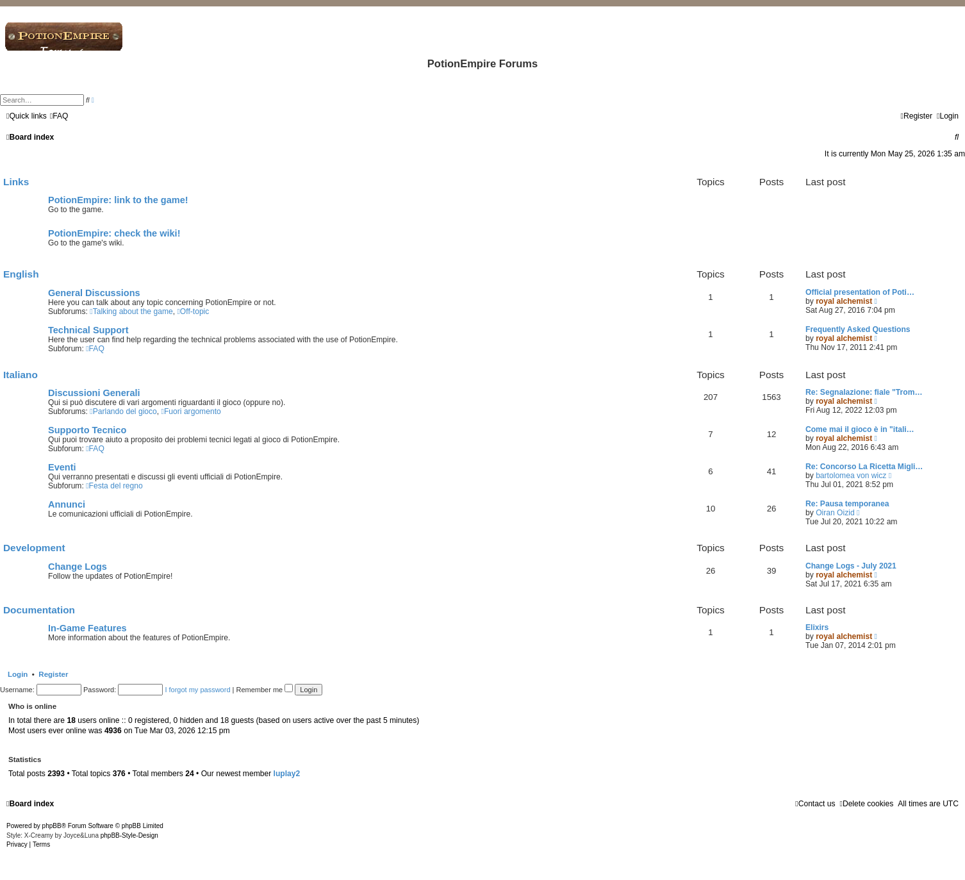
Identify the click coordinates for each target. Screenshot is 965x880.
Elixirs (817, 627)
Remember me (264, 689)
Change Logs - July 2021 (850, 565)
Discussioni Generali (94, 393)
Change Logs (77, 566)
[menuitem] (59, 116)
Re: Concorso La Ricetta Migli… (864, 466)
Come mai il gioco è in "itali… (859, 429)
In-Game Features (87, 628)
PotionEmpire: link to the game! (118, 200)
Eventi (62, 467)
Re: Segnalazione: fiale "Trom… (863, 392)
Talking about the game (131, 311)
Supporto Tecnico (87, 430)
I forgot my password (197, 689)
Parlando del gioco (123, 411)
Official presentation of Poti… (859, 292)
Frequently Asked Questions (858, 329)
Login (18, 674)
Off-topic (193, 311)
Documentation (39, 609)
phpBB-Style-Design (129, 835)
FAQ (95, 348)
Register (53, 674)
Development (34, 547)
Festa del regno (114, 485)
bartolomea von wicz (851, 475)
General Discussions (94, 293)
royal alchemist (844, 301)
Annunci (66, 504)
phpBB (52, 825)
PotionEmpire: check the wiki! (114, 233)
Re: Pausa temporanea (847, 503)
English (21, 274)
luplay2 (287, 773)
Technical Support (88, 330)
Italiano (20, 374)
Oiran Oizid (835, 512)
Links (16, 181)
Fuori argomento (191, 411)
